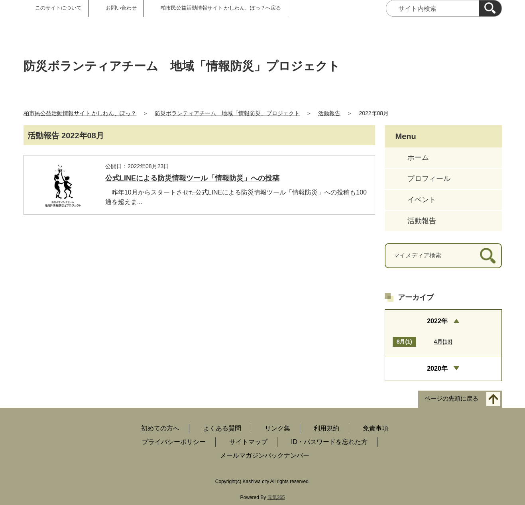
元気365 (276, 497)
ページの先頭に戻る (451, 398)
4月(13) (443, 341)
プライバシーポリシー (174, 441)
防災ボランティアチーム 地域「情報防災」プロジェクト (227, 113)
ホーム (418, 157)
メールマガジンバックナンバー (264, 455)
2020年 (437, 368)
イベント (421, 200)
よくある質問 (222, 428)
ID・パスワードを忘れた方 (329, 441)
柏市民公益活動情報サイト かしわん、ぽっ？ (80, 113)
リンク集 (277, 428)
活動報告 (329, 113)
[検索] (490, 8)
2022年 (437, 321)
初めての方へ (160, 428)
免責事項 (375, 428)
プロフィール (428, 179)
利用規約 (326, 428)
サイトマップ (248, 441)
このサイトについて (58, 8)
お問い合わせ (121, 8)
